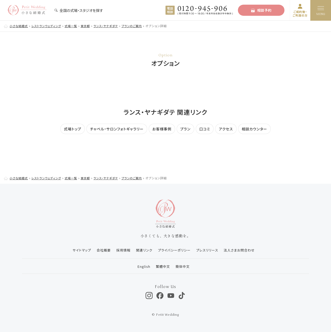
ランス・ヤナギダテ (112, 26)
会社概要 (101, 250)
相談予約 (261, 10)
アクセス (226, 128)
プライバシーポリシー (174, 250)
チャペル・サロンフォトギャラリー (117, 128)
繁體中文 (162, 266)
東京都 (90, 26)
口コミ (204, 128)
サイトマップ (78, 250)
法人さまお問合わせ (241, 250)
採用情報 (121, 250)
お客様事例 (161, 128)
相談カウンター (254, 128)
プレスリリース (208, 250)
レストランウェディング (49, 26)
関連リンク (143, 250)
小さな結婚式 (19, 26)
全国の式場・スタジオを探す (78, 10)
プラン (185, 128)
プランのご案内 (140, 26)
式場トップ (72, 128)
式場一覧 (75, 26)
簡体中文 (183, 266)
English (142, 266)
